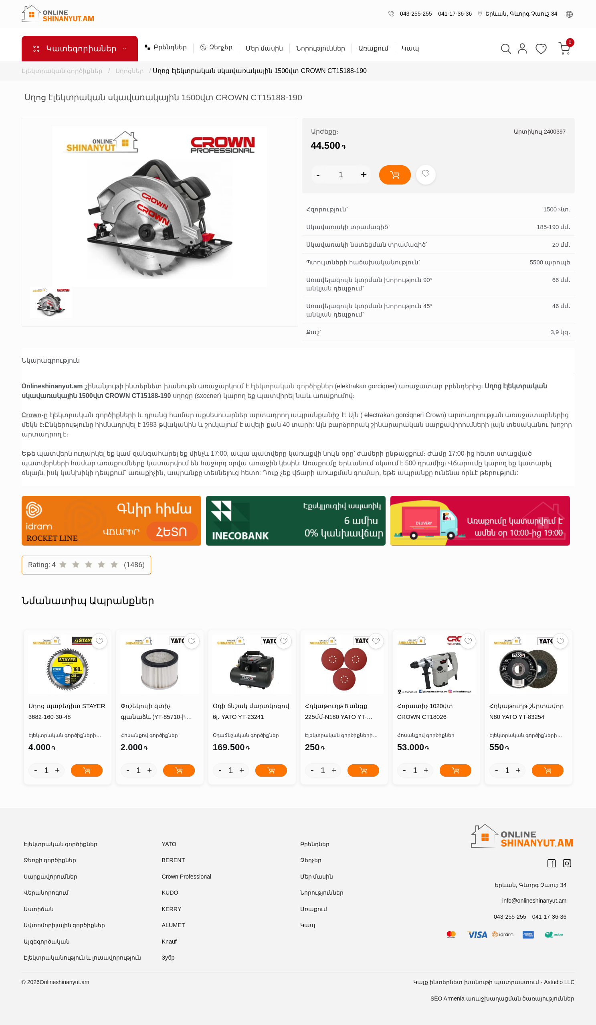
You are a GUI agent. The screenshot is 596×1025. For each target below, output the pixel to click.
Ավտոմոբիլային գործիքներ (64, 925)
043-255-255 (414, 13)
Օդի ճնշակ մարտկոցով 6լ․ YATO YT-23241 (250, 712)
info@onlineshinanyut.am (534, 900)
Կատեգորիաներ (79, 48)
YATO (169, 844)
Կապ (410, 48)
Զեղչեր (216, 47)
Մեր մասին (264, 48)
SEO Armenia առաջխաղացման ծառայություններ (502, 998)
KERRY (171, 909)
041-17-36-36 (453, 13)
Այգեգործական (47, 941)
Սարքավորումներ (50, 876)
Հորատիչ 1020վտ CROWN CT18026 (425, 712)
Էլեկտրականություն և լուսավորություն (82, 958)
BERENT (173, 860)
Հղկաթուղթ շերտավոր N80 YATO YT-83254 (526, 712)
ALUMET (173, 925)
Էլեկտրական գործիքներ (62, 70)
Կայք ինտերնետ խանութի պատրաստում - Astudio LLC (493, 982)
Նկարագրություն (51, 360)
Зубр (168, 958)
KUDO (170, 893)
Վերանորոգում (46, 893)
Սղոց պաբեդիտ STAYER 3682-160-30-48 (66, 712)
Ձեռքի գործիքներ (50, 860)
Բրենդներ (165, 47)
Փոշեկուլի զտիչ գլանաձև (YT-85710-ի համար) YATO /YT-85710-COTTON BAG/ (157, 713)
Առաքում (373, 48)
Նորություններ (320, 48)
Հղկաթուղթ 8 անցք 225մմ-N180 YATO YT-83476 (344, 712)
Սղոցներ (130, 70)
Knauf (169, 941)
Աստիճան (39, 909)
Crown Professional (186, 876)
